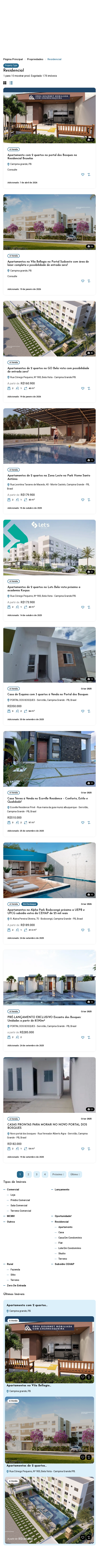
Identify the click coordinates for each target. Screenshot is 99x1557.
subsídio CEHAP (64, 1264)
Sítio (13, 1274)
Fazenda (15, 1269)
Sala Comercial (19, 1205)
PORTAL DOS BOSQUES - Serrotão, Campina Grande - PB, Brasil (41, 700)
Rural (10, 1264)
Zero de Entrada (16, 1285)
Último (75, 1174)
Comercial (13, 1189)
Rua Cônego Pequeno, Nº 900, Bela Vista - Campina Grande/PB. (41, 377)
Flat (60, 1243)
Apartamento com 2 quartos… (27, 1305)
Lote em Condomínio (69, 1248)
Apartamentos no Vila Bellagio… (29, 1385)
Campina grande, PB (19, 164)
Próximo (58, 1174)
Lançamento (62, 1189)
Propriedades (35, 59)
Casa (61, 1232)
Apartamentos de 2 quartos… (27, 1465)
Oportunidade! (63, 1216)
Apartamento (65, 1227)
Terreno (62, 1258)
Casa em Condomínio (70, 1237)
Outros (11, 1221)
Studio (62, 1253)
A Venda (13, 149)
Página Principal (13, 59)
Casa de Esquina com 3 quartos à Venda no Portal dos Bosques (47, 694)
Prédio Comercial (20, 1200)
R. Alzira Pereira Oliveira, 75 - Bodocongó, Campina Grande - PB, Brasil (45, 918)
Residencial (62, 1221)
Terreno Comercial (21, 1210)
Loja (13, 1195)
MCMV (11, 1216)
